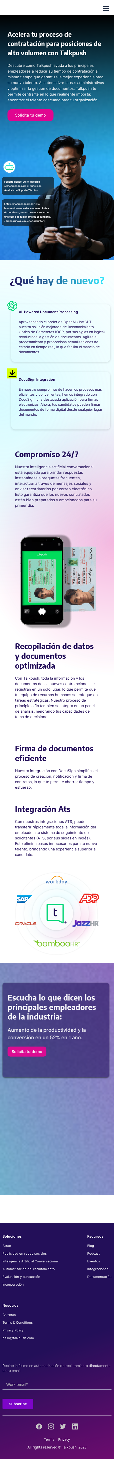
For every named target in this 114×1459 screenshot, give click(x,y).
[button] (105, 9)
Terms (49, 1439)
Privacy (64, 1439)
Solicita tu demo (30, 115)
